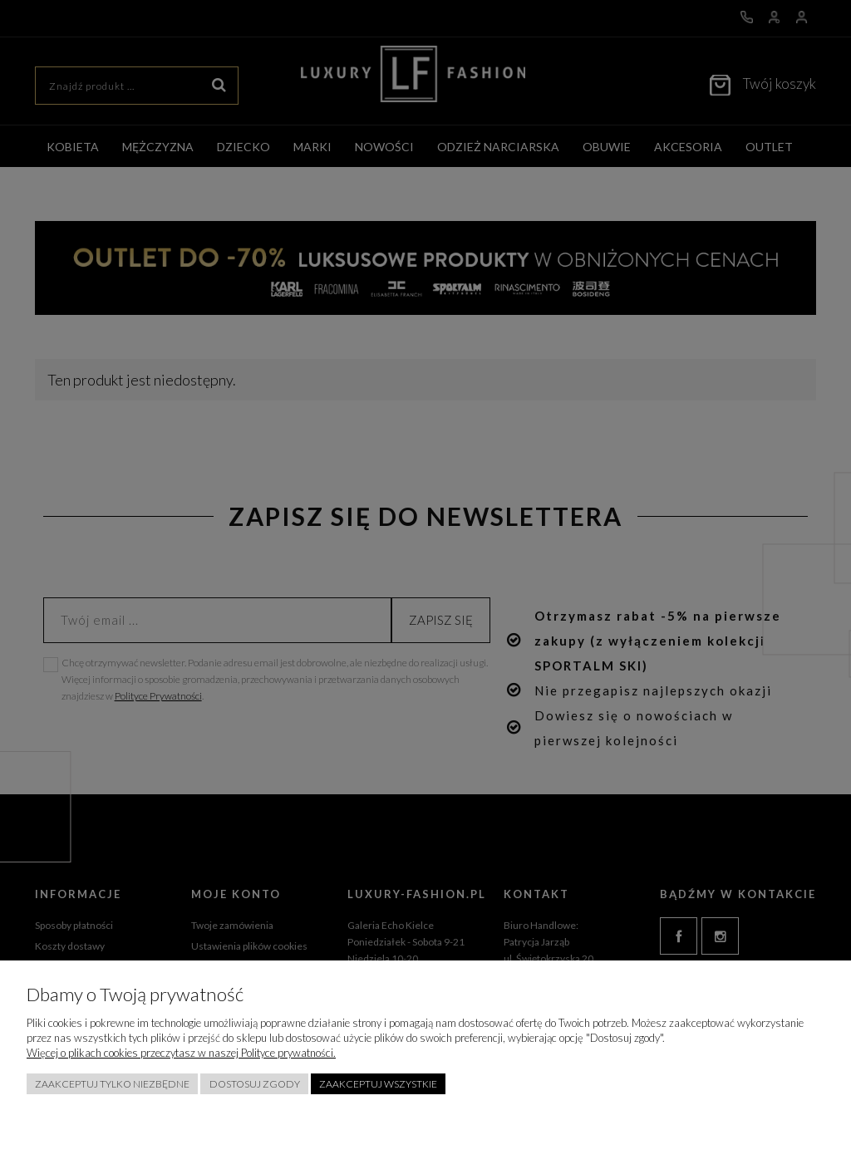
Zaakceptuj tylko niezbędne (112, 1084)
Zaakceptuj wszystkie (378, 1084)
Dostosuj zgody (254, 1084)
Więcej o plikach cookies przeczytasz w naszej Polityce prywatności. (181, 1052)
